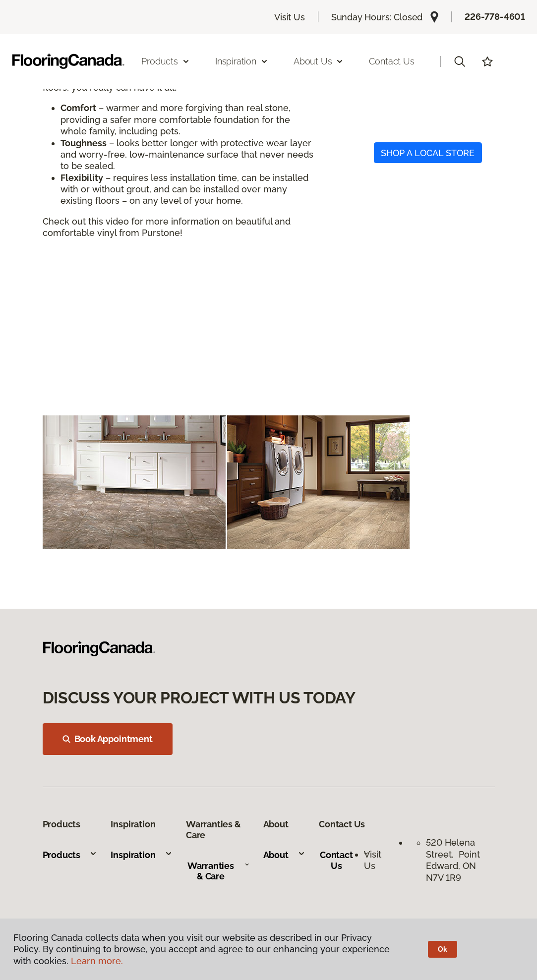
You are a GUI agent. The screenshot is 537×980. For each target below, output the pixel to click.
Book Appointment (107, 739)
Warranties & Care (218, 871)
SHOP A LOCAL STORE (428, 153)
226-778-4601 (495, 16)
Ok (442, 949)
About (284, 855)
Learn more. (97, 961)
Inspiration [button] (241, 61)
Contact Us (391, 61)
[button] (460, 61)
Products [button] (165, 61)
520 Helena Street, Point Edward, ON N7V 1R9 (453, 859)
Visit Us (289, 17)
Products (70, 855)
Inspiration (141, 855)
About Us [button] (319, 61)
